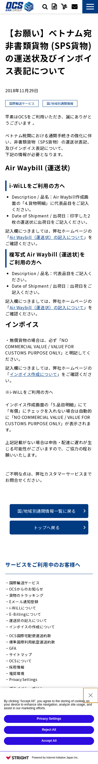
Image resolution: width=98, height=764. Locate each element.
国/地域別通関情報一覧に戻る (47, 511)
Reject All (49, 751)
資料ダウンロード (54, 6)
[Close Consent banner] (90, 717)
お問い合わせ (74, 6)
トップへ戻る (47, 527)
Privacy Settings (23, 679)
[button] (90, 6)
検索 (45, 6)
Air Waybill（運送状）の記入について (47, 237)
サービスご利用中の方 (64, 6)
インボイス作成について (33, 374)
